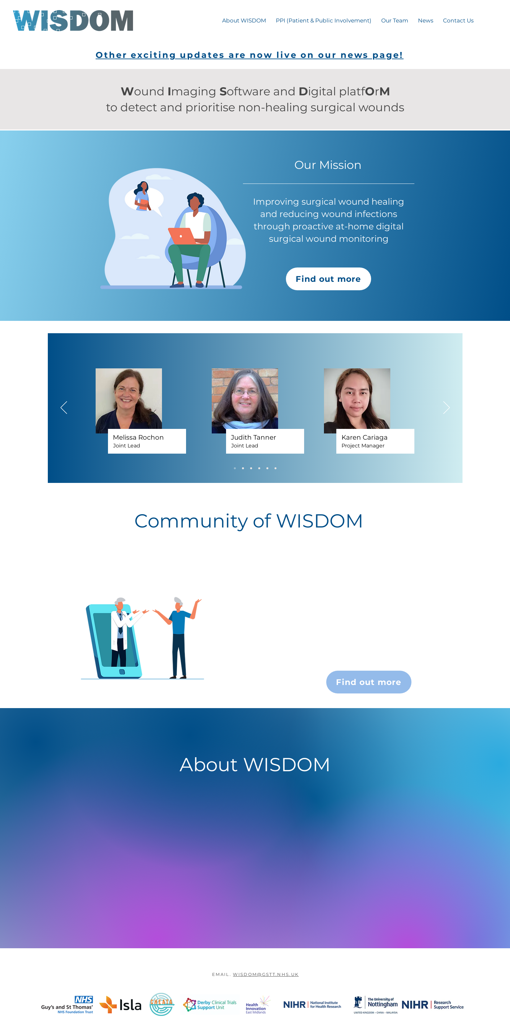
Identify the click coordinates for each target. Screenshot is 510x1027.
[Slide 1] (235, 468)
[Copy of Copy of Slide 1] (251, 468)
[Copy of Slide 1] (243, 468)
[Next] (446, 408)
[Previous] (63, 408)
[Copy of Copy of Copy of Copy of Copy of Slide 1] (275, 468)
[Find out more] (328, 278)
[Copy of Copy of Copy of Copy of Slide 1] (267, 468)
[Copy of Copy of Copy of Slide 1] (259, 468)
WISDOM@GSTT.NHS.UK (266, 974)
